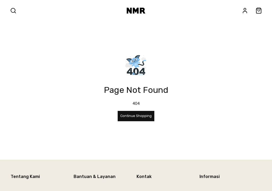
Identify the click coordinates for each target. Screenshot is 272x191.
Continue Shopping (136, 116)
